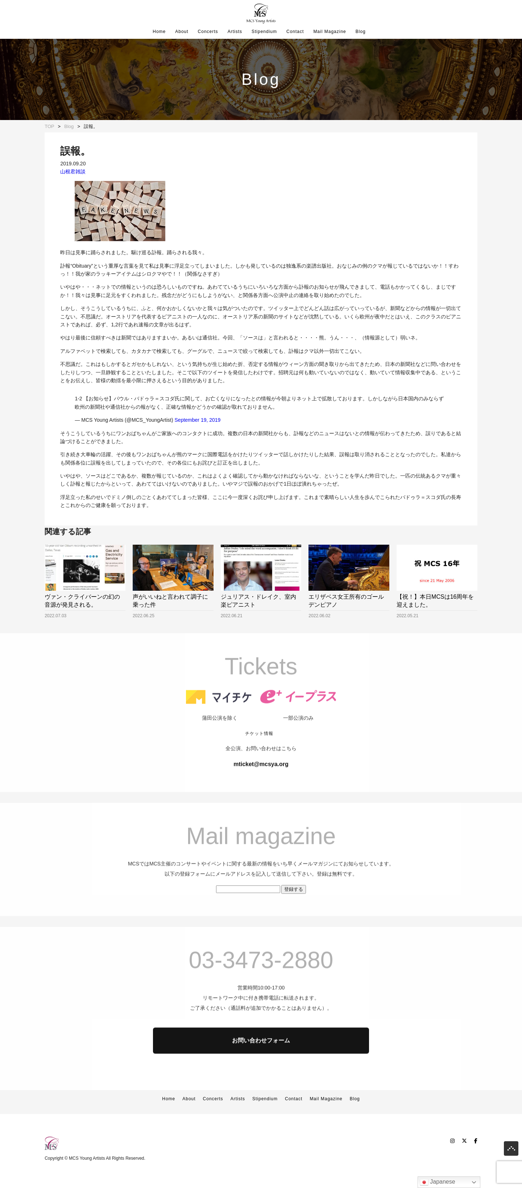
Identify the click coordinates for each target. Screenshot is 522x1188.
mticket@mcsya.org (261, 791)
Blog (361, 31)
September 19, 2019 (198, 420)
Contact (295, 31)
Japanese (437, 1182)
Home (159, 31)
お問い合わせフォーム (261, 1067)
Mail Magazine (329, 31)
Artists (235, 31)
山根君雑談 (73, 171)
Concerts (208, 31)
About (181, 31)
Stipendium (264, 31)
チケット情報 (259, 760)
